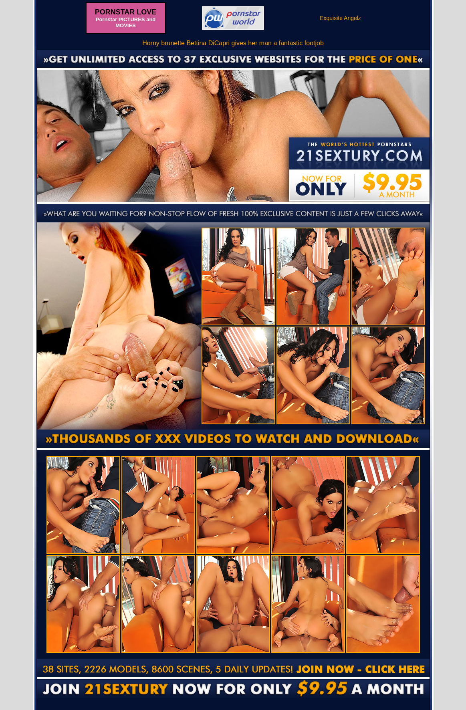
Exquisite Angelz (340, 18)
